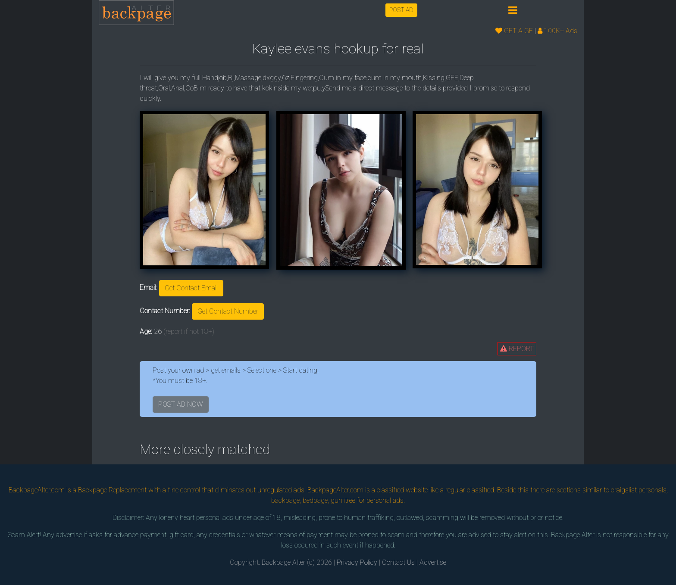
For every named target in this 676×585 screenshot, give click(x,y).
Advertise (432, 562)
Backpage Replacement (112, 490)
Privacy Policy (357, 562)
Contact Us (398, 562)
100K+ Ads (557, 31)
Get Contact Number (227, 311)
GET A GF (514, 31)
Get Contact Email (191, 288)
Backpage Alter (283, 562)
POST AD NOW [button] (180, 404)
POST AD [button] (401, 9)
